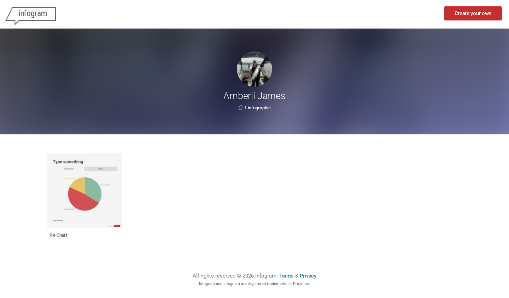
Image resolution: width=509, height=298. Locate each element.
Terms (286, 276)
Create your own (473, 13)
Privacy (308, 276)
